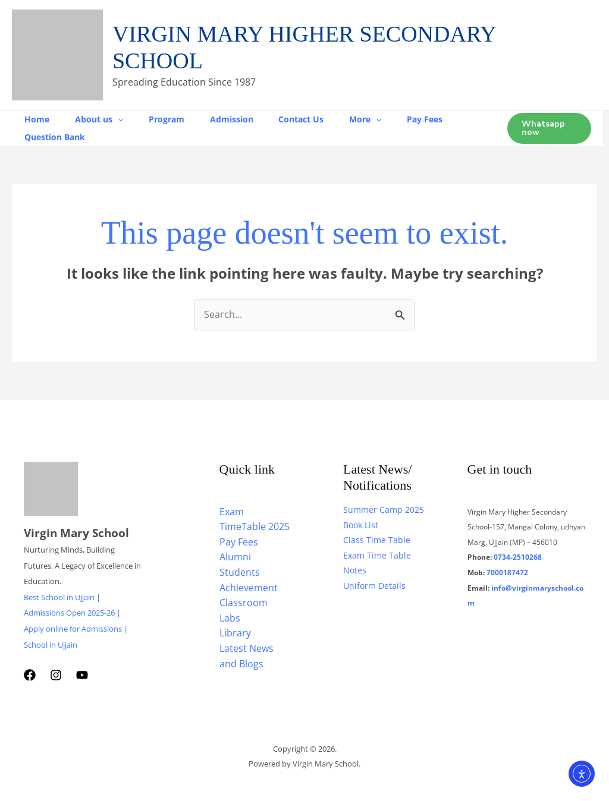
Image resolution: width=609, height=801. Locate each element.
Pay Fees (445, 119)
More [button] (382, 119)
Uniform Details (374, 585)
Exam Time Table (377, 555)
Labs (229, 618)
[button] (122, 119)
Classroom (243, 602)
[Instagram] (56, 675)
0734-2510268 (518, 557)
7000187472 (507, 572)
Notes (354, 570)
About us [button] (104, 119)
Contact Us (315, 119)
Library (235, 632)
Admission (242, 119)
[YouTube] (82, 675)
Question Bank (56, 137)
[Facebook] (30, 675)
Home (38, 119)
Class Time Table (376, 539)
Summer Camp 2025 (383, 509)
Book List (360, 525)
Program (174, 119)
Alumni (235, 556)
